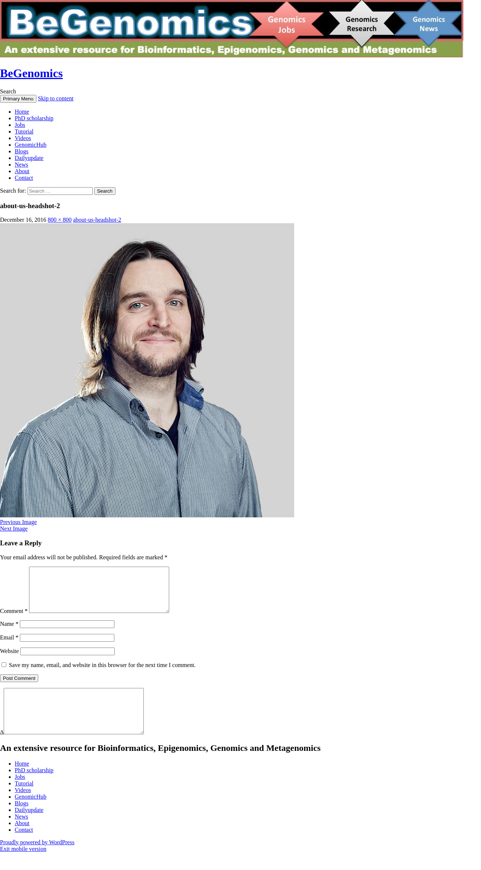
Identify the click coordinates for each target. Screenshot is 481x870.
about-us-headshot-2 (97, 220)
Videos (23, 138)
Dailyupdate (29, 158)
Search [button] (8, 91)
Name (9, 633)
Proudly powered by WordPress (37, 860)
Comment (14, 620)
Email (9, 646)
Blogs (21, 151)
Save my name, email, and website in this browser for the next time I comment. (102, 674)
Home (22, 111)
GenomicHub (30, 145)
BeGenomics (31, 73)
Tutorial (24, 131)
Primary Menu (18, 98)
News (21, 164)
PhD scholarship (34, 118)
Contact (24, 178)
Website (9, 660)
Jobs (20, 125)
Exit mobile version (23, 866)
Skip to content (56, 98)
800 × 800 (60, 220)
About (22, 171)
